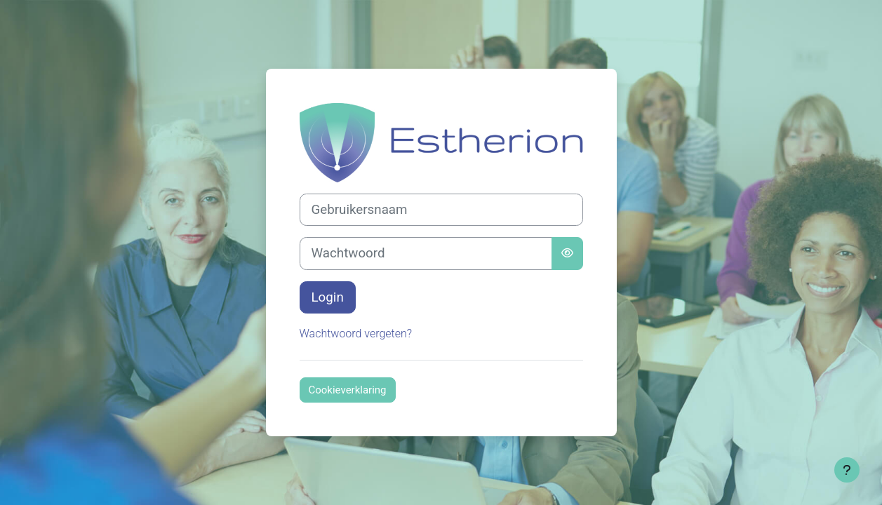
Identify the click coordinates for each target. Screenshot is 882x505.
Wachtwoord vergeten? (356, 333)
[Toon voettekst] (847, 470)
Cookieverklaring (348, 390)
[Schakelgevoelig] (567, 253)
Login (328, 297)
